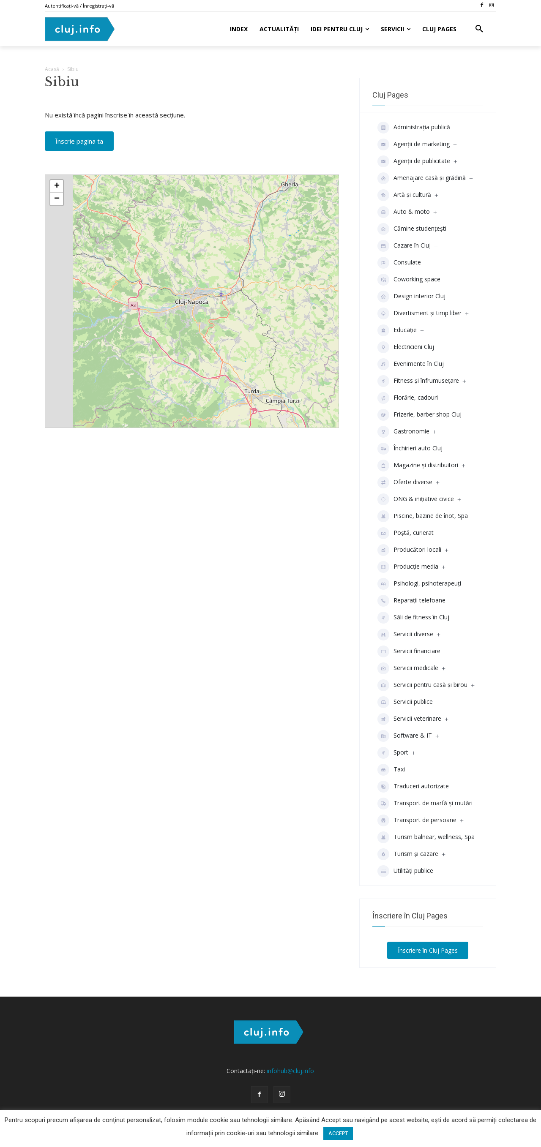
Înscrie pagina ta (79, 141)
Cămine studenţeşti (411, 229)
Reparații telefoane (411, 601)
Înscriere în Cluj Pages (428, 950)
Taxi (391, 770)
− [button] (57, 199)
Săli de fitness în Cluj (413, 618)
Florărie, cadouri (407, 398)
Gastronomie (403, 432)
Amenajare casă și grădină (421, 178)
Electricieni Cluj (405, 347)
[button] (479, 29)
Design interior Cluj (411, 296)
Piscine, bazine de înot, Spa (422, 516)
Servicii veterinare (409, 719)
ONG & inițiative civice (415, 499)
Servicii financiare (408, 651)
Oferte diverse (404, 482)
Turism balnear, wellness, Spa (426, 837)
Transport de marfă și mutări (425, 803)
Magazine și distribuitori (417, 465)
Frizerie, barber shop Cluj (419, 415)
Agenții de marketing (413, 144)
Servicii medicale (407, 668)
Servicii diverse (405, 634)
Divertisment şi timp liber (419, 313)
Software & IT (404, 736)
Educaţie (397, 330)
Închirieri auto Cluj (410, 449)
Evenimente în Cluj (410, 364)
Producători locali (409, 550)
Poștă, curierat (405, 533)
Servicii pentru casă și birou (422, 685)
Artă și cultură (404, 195)
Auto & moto (403, 212)
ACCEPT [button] (338, 1133)
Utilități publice (405, 871)
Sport (392, 753)
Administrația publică (413, 127)
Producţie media (407, 567)
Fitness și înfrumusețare (418, 381)
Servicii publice (405, 702)
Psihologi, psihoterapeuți (419, 584)
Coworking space (408, 280)
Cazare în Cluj (404, 246)
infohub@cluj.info (290, 1071)
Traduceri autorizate (413, 787)
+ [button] (57, 186)
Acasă (52, 69)
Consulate (399, 263)
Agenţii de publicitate (413, 161)
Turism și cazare (407, 854)
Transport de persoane (416, 820)
